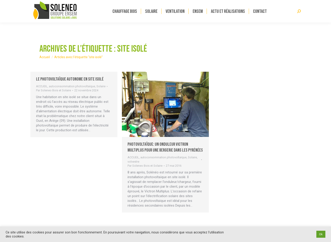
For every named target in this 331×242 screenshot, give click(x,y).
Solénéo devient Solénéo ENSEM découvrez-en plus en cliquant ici (75, 4)
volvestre (133, 161)
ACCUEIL (42, 86)
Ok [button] (321, 234)
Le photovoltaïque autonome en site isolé (70, 79)
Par (53, 90)
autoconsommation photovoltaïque (72, 86)
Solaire (100, 86)
